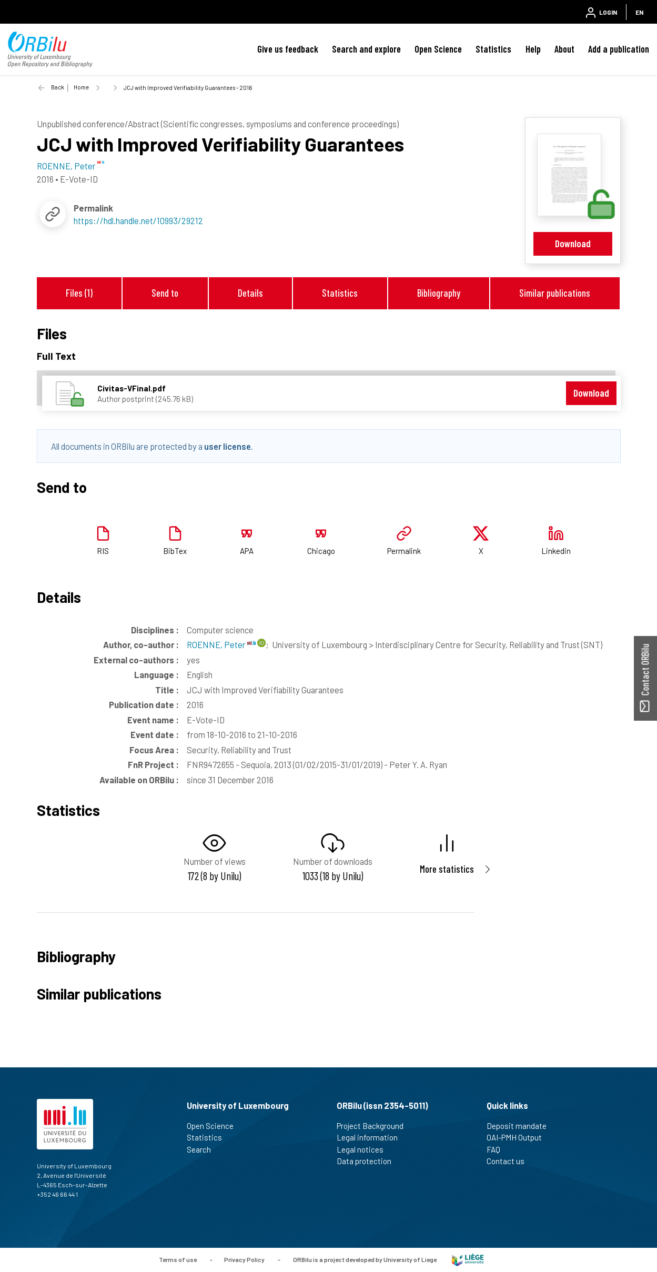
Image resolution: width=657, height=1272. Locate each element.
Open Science (438, 49)
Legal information (372, 1137)
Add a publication (618, 49)
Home (81, 87)
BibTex (175, 551)
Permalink (404, 551)
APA (247, 551)
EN (639, 12)
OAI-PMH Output (519, 1137)
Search (203, 1149)
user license (227, 446)
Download (573, 243)
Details (250, 293)
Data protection (368, 1161)
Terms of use (178, 1259)
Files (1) (79, 293)
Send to (164, 293)
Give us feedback (287, 49)
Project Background (374, 1125)
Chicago (321, 551)
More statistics (447, 869)
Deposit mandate (521, 1125)
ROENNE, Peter (221, 644)
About (564, 49)
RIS (103, 551)
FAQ (498, 1149)
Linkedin (556, 551)
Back (57, 87)
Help (533, 49)
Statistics (493, 49)
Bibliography (438, 293)
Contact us (510, 1161)
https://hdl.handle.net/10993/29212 (138, 220)
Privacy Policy (244, 1259)
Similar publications (554, 293)
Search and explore (366, 49)
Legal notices (364, 1149)
